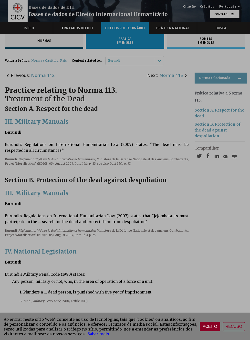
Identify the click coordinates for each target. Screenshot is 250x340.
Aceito (210, 326)
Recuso (234, 326)
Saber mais (98, 333)
